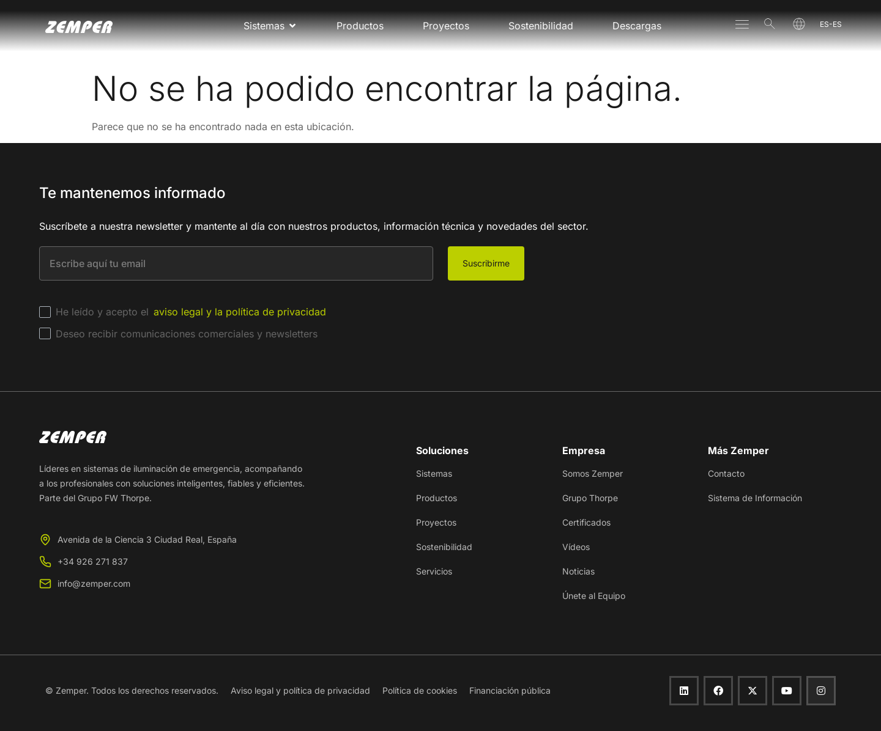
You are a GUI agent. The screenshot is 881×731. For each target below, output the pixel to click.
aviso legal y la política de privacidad (240, 312)
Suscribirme (486, 263)
